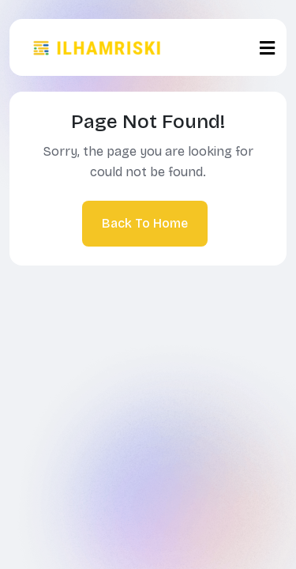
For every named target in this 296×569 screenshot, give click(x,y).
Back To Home (145, 223)
